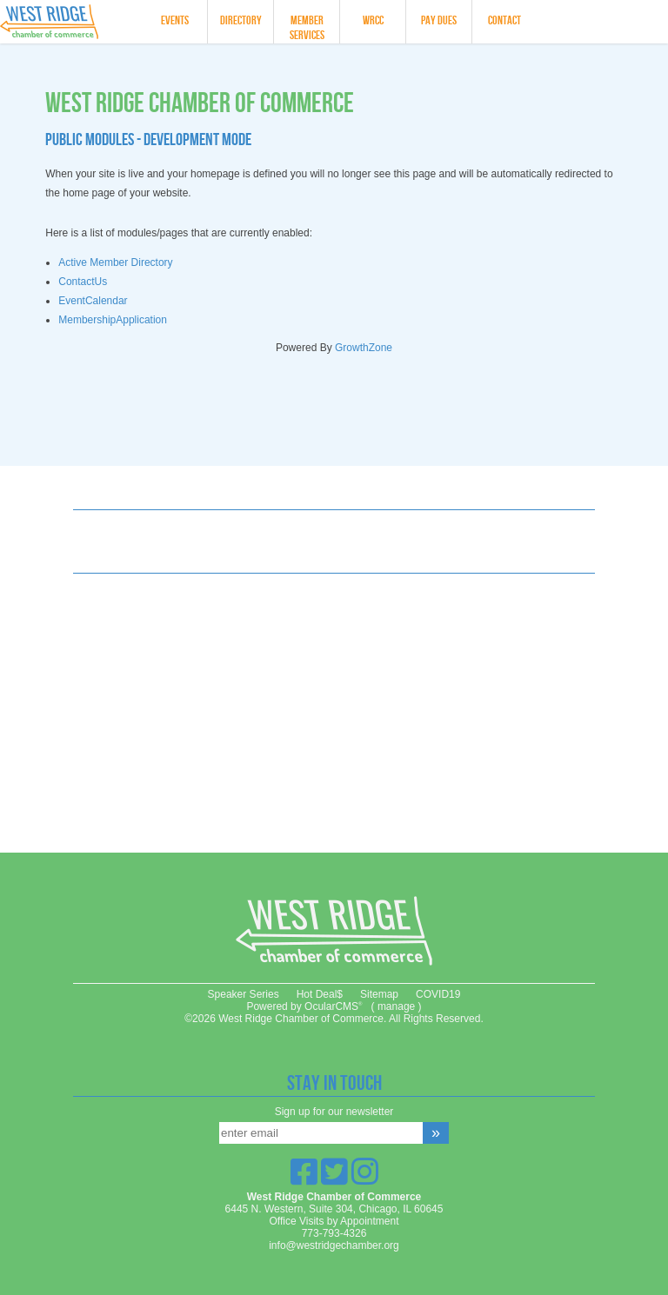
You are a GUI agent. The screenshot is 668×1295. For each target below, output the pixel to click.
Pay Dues (439, 20)
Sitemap (379, 994)
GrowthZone (363, 348)
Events (175, 20)
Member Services (307, 28)
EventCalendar (92, 301)
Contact (504, 20)
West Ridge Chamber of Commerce (67, 21)
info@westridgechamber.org (334, 1245)
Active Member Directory (115, 262)
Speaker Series (243, 994)
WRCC (373, 20)
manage (396, 1006)
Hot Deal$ (320, 994)
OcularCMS (333, 1006)
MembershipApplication (112, 320)
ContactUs (82, 282)
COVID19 (438, 994)
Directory (241, 20)
